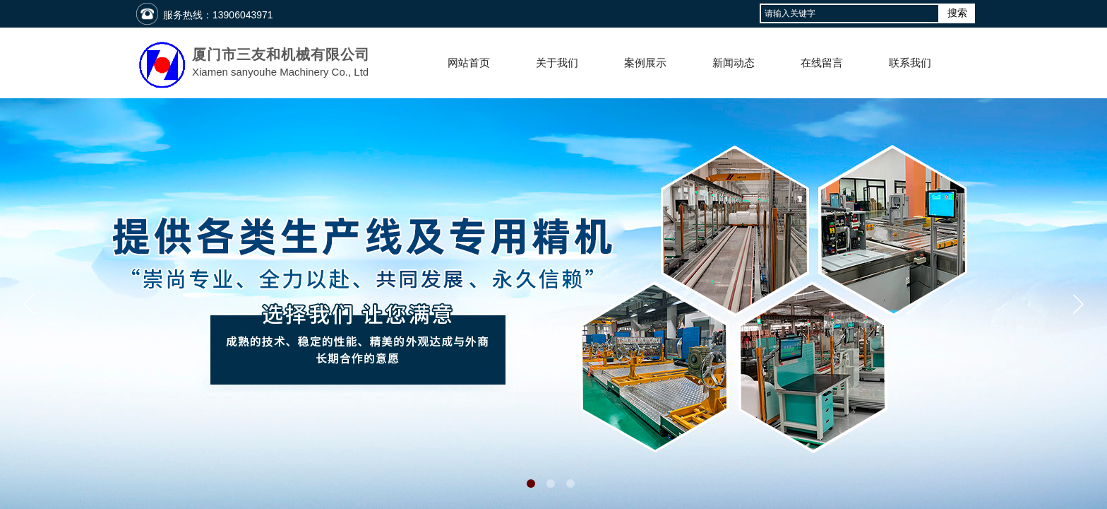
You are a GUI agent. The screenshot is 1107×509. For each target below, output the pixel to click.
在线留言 (822, 63)
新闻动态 (733, 63)
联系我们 (910, 63)
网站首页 (469, 63)
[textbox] (850, 13)
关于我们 (557, 63)
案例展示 (645, 63)
